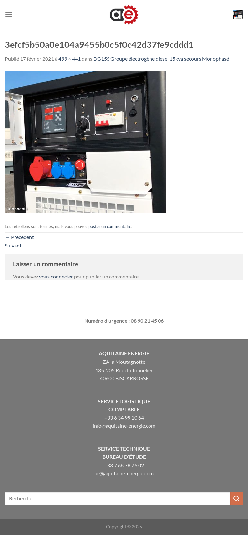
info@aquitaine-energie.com (124, 426)
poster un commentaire (109, 226)
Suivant (16, 245)
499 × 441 (69, 59)
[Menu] (9, 14)
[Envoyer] (236, 498)
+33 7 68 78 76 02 (124, 465)
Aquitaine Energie (124, 353)
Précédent (19, 237)
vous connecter (56, 276)
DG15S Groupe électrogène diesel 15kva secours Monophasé (161, 59)
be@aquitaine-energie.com (124, 473)
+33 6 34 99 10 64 (124, 417)
